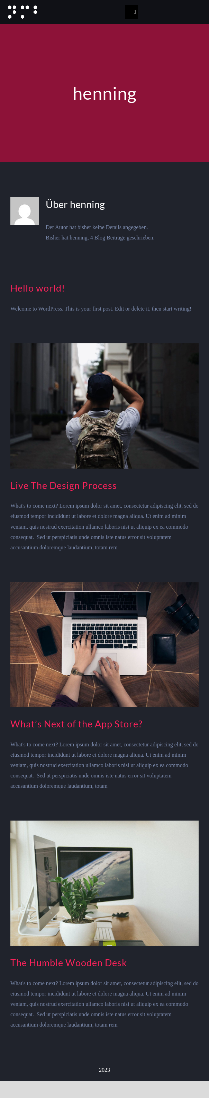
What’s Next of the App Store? (76, 723)
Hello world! (37, 288)
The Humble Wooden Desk (68, 962)
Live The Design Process (63, 485)
